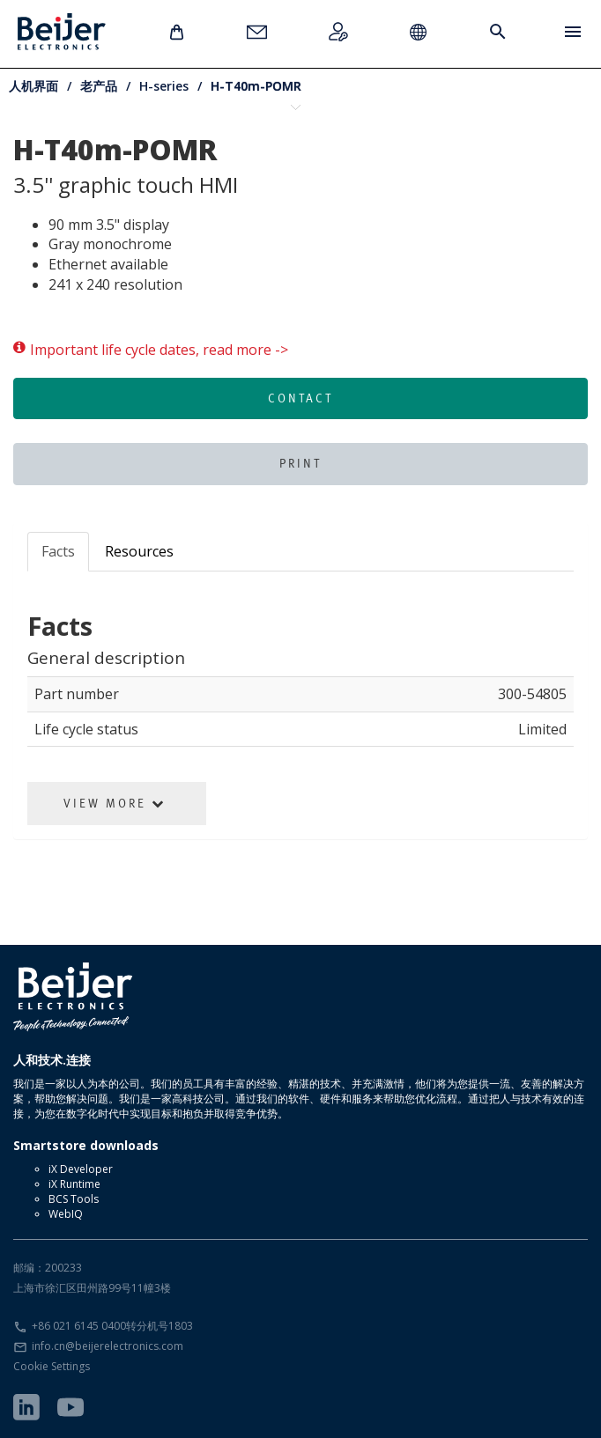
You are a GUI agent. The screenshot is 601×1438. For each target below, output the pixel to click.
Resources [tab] (139, 551)
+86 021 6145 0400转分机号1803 (112, 1325)
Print (300, 463)
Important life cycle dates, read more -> (150, 350)
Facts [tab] (58, 551)
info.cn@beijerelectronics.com (107, 1345)
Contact (300, 398)
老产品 (98, 85)
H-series (164, 85)
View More (114, 803)
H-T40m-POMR (256, 85)
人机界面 (33, 85)
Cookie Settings (51, 1366)
